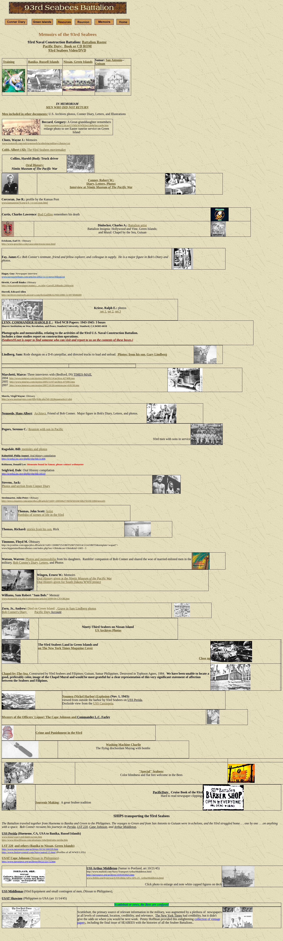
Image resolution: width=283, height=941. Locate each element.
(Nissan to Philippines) (44, 858)
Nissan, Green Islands (78, 61)
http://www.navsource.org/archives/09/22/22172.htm (28, 861)
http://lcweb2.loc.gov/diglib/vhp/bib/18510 (23, 473)
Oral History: (35, 165)
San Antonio (114, 60)
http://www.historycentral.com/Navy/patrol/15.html (29, 852)
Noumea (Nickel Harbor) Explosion (86, 696)
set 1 (102, 311)
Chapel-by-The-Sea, (15, 673)
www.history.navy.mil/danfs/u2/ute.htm (22, 836)
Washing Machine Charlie (123, 744)
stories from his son (39, 529)
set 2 (111, 311)
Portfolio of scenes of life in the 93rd (41, 514)
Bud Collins (45, 214)
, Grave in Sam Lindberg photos (76, 608)
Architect (40, 413)
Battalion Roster (94, 42)
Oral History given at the (74, 578)
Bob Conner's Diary (14, 612)
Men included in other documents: (25, 114)
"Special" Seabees (151, 771)
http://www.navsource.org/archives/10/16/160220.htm (30, 849)
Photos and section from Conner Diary (26, 486)
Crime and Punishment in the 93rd (59, 732)
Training (8, 61)
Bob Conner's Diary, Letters (30, 562)
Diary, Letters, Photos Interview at (101, 185)
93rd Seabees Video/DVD (67, 50)
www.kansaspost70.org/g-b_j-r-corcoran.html (25, 202)
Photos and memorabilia (41, 559)
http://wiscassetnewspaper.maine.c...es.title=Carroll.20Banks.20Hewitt (38, 285)
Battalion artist (137, 225)
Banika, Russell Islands (43, 61)
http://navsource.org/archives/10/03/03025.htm (110, 874)
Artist (49, 511)
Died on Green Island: (41, 608)
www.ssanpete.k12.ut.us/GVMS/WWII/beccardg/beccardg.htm (76, 125)
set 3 (118, 311)
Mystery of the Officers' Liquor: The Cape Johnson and (39, 717)
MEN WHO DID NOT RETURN (67, 107)
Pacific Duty (42, 612)
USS (103, 703)
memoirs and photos (34, 449)
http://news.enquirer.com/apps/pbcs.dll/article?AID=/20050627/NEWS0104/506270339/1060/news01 (53, 500)
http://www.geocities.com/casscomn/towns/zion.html (28, 243)
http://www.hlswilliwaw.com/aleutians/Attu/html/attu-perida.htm (35, 839)
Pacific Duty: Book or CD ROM (67, 46)
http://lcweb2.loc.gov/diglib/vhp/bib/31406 (23, 458)
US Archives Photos (108, 630)
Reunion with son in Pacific (45, 429)
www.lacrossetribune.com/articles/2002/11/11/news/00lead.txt (33, 276)
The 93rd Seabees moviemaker (34, 149)
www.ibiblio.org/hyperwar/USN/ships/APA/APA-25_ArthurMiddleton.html (125, 877)
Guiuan (100, 63)
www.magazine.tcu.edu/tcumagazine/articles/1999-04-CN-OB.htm (35, 598)
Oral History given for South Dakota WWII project (69, 582)
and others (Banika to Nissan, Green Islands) (44, 845)
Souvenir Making (47, 802)
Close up (204, 658)
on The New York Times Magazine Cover (65, 648)
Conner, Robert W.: (101, 180)
